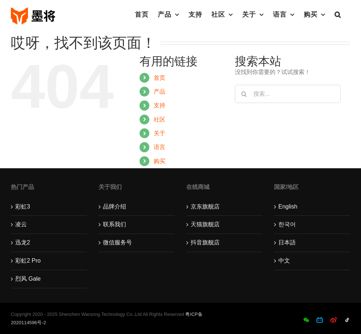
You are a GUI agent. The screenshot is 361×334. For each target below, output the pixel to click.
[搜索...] (288, 94)
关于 (159, 133)
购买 (159, 161)
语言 (159, 147)
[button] (338, 14)
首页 (159, 78)
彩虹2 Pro (28, 260)
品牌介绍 (114, 206)
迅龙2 (22, 242)
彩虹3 (22, 206)
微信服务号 (117, 242)
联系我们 (114, 224)
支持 (159, 105)
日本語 (287, 242)
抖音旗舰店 (205, 242)
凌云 (21, 224)
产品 (159, 91)
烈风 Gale (28, 279)
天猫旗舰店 (205, 224)
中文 (284, 260)
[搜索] (244, 94)
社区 (159, 119)
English (287, 206)
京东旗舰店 (205, 206)
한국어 (287, 224)
